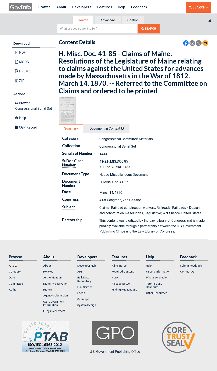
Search (83, 20)
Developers (82, 7)
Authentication (52, 277)
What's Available (156, 277)
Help (122, 7)
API (79, 271)
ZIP (20, 81)
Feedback (140, 7)
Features (105, 7)
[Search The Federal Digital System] (149, 28)
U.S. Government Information (53, 303)
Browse (44, 7)
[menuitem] (23, 265)
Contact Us (187, 271)
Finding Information (158, 271)
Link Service (84, 287)
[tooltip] (122, 128)
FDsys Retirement (54, 311)
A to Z (13, 265)
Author (13, 289)
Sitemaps (83, 299)
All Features (119, 265)
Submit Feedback (191, 265)
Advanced (107, 20)
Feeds (81, 293)
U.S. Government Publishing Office (115, 337)
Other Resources (156, 293)
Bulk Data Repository (84, 279)
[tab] (83, 20)
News (115, 277)
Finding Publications (124, 289)
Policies (48, 271)
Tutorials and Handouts (154, 285)
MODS (22, 62)
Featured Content (123, 271)
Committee (16, 283)
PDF (20, 52)
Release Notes (121, 283)
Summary (71, 128)
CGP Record (26, 127)
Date (12, 277)
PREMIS (23, 71)
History (47, 289)
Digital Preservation (55, 283)
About (62, 7)
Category (15, 271)
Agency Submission (55, 295)
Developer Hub (86, 265)
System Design (86, 305)
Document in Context (106, 128)
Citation (133, 20)
